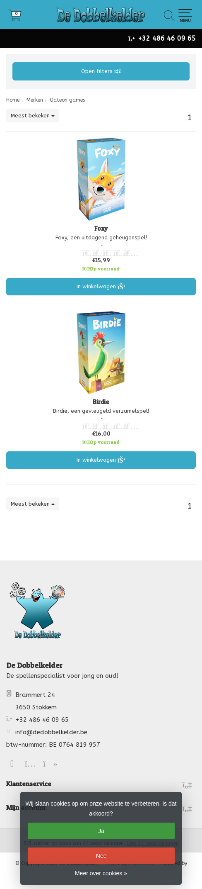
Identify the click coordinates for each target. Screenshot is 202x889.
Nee (101, 855)
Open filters (101, 71)
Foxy (101, 228)
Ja (101, 831)
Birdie (101, 402)
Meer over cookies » (101, 873)
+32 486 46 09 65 (167, 38)
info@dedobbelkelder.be (51, 732)
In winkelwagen (101, 286)
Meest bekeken (33, 115)
